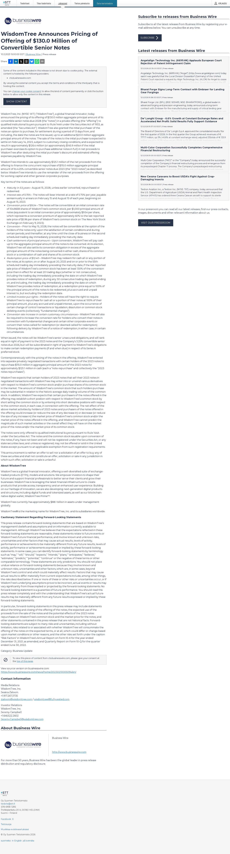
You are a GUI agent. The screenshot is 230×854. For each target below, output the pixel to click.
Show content (16, 101)
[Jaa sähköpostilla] (42, 61)
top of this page (25, 661)
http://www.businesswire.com (69, 752)
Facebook (6, 819)
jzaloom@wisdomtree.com (16, 699)
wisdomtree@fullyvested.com (51, 699)
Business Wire (33, 54)
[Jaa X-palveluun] (21, 61)
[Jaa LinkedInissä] (15, 61)
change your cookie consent (26, 91)
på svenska (28, 840)
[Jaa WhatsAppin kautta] (37, 61)
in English (17, 840)
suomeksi (6, 840)
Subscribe (150, 38)
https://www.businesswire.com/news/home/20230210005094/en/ (38, 672)
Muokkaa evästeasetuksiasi (15, 829)
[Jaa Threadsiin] (26, 61)
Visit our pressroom (155, 222)
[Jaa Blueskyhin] (31, 61)
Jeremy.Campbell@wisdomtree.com (22, 719)
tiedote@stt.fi (8, 803)
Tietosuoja (6, 824)
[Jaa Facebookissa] (10, 61)
